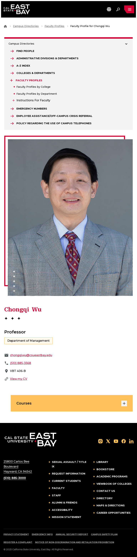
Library (102, 462)
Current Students (66, 481)
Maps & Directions (111, 505)
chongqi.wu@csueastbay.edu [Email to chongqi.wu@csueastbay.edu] (31, 355)
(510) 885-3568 (20, 363)
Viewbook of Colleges (114, 483)
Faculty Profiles (54, 26)
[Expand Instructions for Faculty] (13, 100)
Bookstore (105, 469)
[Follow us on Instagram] (100, 441)
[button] (109, 9)
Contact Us (106, 491)
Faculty (58, 488)
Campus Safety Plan (104, 534)
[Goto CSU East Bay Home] (5, 26)
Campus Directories (26, 26)
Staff (56, 495)
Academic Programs (112, 476)
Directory (105, 498)
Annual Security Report (72, 534)
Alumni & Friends (64, 502)
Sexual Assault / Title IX (69, 464)
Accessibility (62, 510)
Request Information (68, 473)
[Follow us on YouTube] (116, 441)
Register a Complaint (18, 542)
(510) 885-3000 (15, 478)
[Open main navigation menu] (129, 9)
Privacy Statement (16, 534)
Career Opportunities (114, 512)
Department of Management (28, 340)
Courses (71, 403)
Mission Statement (66, 517)
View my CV (18, 379)
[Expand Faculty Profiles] (12, 80)
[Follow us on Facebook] (123, 441)
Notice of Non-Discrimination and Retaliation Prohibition (74, 542)
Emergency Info (42, 534)
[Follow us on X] (108, 441)
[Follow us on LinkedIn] (131, 441)
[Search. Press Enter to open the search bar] (118, 9)
